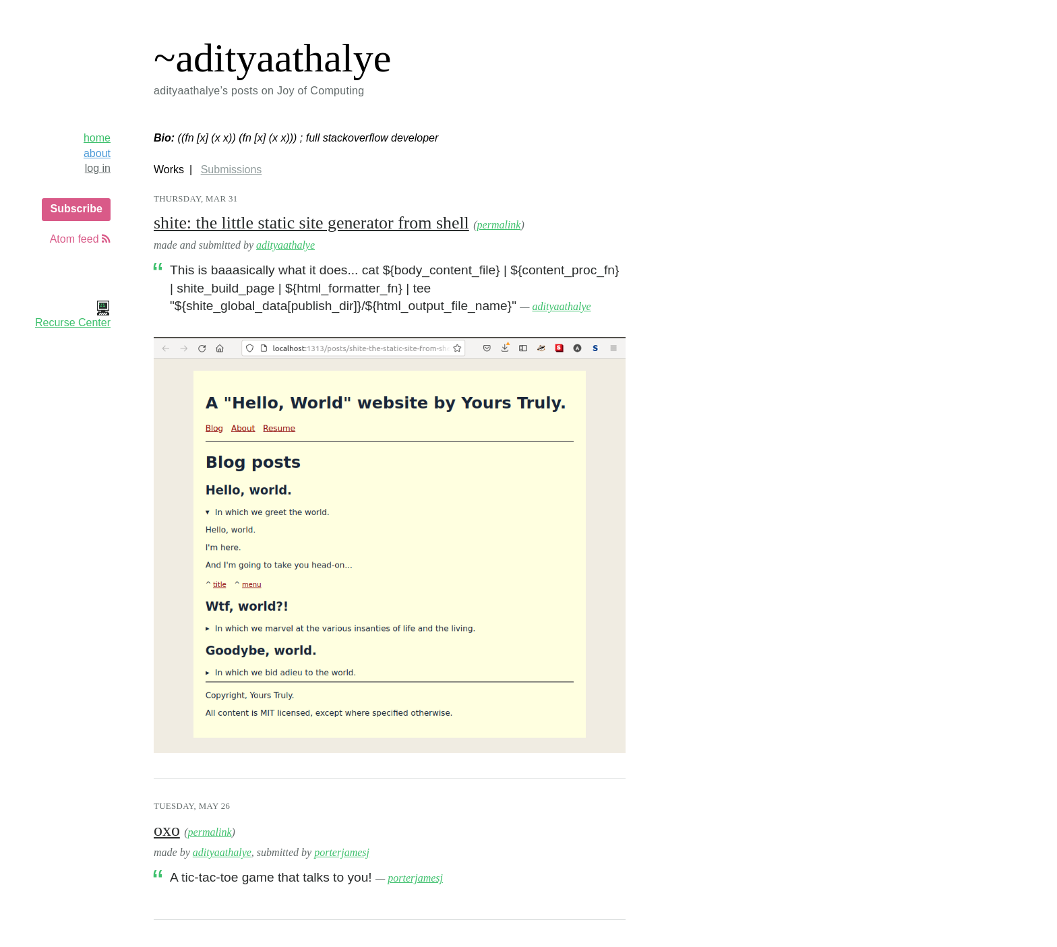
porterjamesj (341, 852)
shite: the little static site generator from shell (311, 223)
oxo (167, 830)
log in (98, 168)
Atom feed (80, 239)
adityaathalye (285, 245)
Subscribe (76, 208)
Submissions (231, 169)
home (97, 138)
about (97, 153)
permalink (499, 225)
